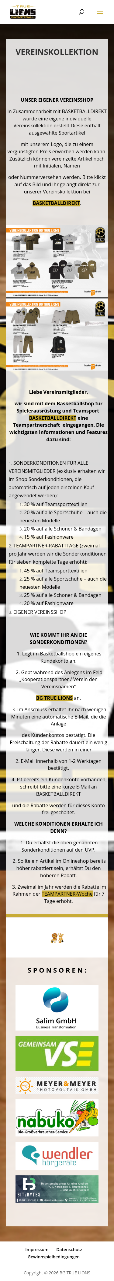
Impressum (36, 1249)
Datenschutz (69, 1249)
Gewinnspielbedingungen (54, 1257)
